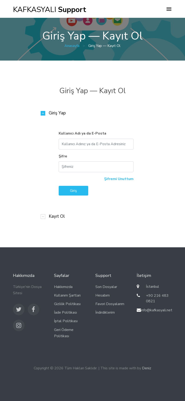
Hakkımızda (63, 286)
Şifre (63, 156)
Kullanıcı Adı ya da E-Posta (82, 133)
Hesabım (102, 295)
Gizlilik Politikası (67, 303)
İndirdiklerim (105, 312)
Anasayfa (71, 45)
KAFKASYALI (49, 10)
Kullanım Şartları (67, 295)
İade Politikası (65, 312)
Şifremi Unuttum (118, 178)
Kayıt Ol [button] (57, 216)
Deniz (146, 368)
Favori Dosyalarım (109, 303)
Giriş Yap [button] (57, 113)
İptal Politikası (66, 321)
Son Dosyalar (106, 286)
